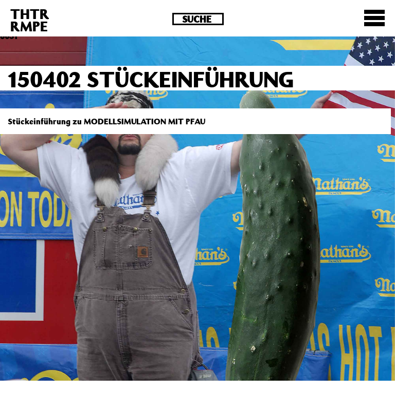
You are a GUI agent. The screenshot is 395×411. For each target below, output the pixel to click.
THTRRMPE (29, 20)
